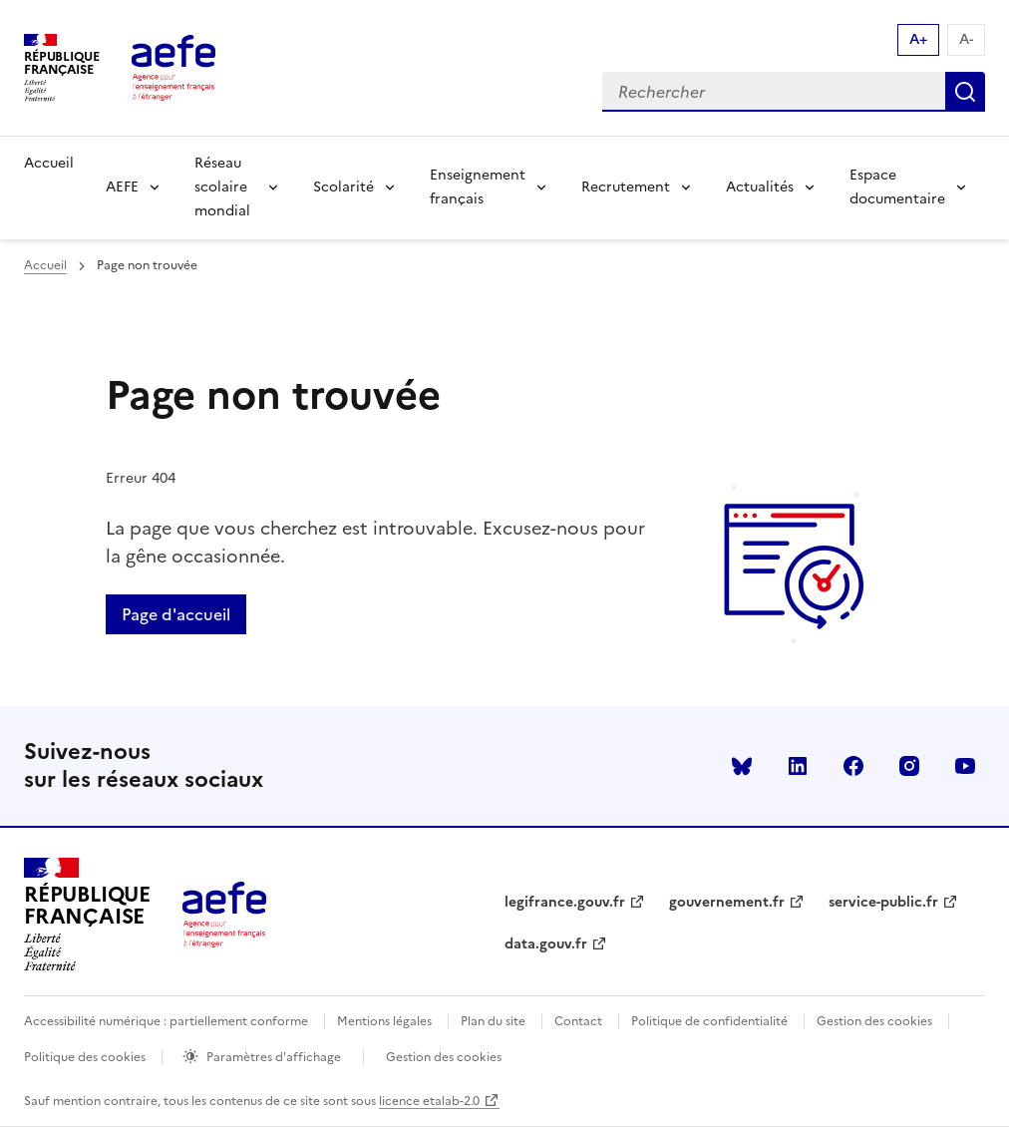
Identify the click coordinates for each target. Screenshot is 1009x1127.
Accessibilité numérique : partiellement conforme (166, 1021)
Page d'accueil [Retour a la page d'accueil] (176, 614)
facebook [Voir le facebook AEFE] (853, 766)
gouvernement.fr (727, 902)
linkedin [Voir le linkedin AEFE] (798, 766)
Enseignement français (477, 187)
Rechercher (965, 92)
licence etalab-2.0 (429, 1101)
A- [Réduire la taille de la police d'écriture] (966, 39)
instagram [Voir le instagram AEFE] (909, 766)
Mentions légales (384, 1021)
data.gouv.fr (545, 944)
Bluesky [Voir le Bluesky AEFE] (742, 766)
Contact (578, 1021)
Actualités (760, 187)
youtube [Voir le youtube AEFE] (965, 766)
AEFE (122, 187)
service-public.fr (883, 902)
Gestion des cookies (874, 1021)
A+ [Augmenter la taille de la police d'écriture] (918, 39)
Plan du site (493, 1021)
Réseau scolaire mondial (222, 187)
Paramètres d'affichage (273, 1057)
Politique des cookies (85, 1057)
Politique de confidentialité (709, 1021)
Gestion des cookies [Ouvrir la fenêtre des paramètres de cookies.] (444, 1057)
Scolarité (343, 187)
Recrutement (625, 187)
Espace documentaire (897, 187)
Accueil (49, 163)
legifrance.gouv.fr (564, 902)
